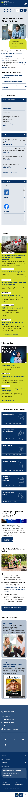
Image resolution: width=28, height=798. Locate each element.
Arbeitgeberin (22, 62)
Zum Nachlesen (5, 759)
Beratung (6, 726)
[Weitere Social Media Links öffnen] (5, 745)
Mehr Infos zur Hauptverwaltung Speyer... (11, 124)
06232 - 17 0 (6, 152)
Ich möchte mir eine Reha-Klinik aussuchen (10, 86)
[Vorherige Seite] (17, 10)
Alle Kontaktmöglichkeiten (11, 729)
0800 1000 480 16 (7, 144)
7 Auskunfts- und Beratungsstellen (12, 53)
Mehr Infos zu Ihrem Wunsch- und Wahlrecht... (12, 608)
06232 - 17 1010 (6, 160)
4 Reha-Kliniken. (7, 56)
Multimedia (4, 762)
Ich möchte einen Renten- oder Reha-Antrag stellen (12, 76)
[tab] (4, 9)
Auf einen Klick (5, 766)
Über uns (3, 755)
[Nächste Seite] (25, 10)
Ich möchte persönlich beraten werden (12, 81)
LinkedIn (6, 197)
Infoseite (14, 46)
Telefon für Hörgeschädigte (10, 172)
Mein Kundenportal (9, 719)
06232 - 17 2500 (7, 167)
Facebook (6, 211)
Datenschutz (18, 782)
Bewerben (4, 67)
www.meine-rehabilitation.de (12, 587)
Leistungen (4, 60)
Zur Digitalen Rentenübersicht (8, 539)
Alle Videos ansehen (6, 400)
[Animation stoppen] (21, 10)
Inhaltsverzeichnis (19, 784)
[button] (21, 795)
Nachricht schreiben (9, 722)
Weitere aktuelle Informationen (9, 334)
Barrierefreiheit (5, 784)
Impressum (4, 782)
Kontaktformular (7, 108)
